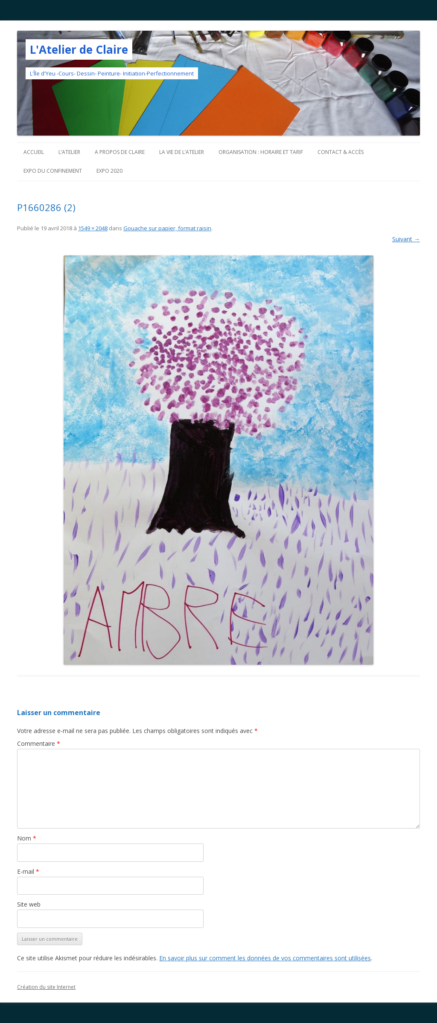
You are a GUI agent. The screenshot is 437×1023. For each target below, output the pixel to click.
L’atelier (69, 152)
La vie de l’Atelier (181, 152)
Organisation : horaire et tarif (260, 152)
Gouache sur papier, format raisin (167, 228)
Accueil (33, 152)
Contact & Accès (341, 152)
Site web (29, 904)
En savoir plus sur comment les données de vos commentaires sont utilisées (265, 958)
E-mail (28, 871)
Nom (26, 838)
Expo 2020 (109, 170)
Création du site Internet (46, 987)
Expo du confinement (52, 170)
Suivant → (406, 239)
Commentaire (38, 743)
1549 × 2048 (93, 228)
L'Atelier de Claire (79, 49)
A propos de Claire (120, 152)
